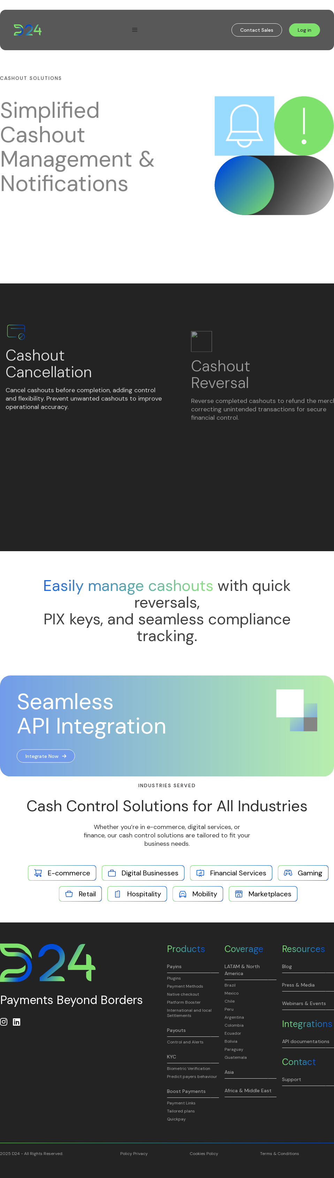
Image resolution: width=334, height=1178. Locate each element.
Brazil (230, 985)
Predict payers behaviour (192, 1076)
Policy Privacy (134, 1153)
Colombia (234, 1025)
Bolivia (231, 1041)
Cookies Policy (204, 1153)
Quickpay (176, 1119)
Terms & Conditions (279, 1153)
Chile (230, 1001)
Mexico (231, 993)
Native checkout (183, 994)
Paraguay (234, 1049)
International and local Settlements (189, 1013)
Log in (304, 30)
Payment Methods (185, 986)
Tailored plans (181, 1111)
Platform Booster (184, 1002)
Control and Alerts (185, 1042)
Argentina (234, 1017)
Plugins (174, 978)
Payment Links (181, 1103)
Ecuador (233, 1033)
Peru (229, 1009)
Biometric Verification (188, 1068)
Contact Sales (256, 30)
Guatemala (236, 1057)
